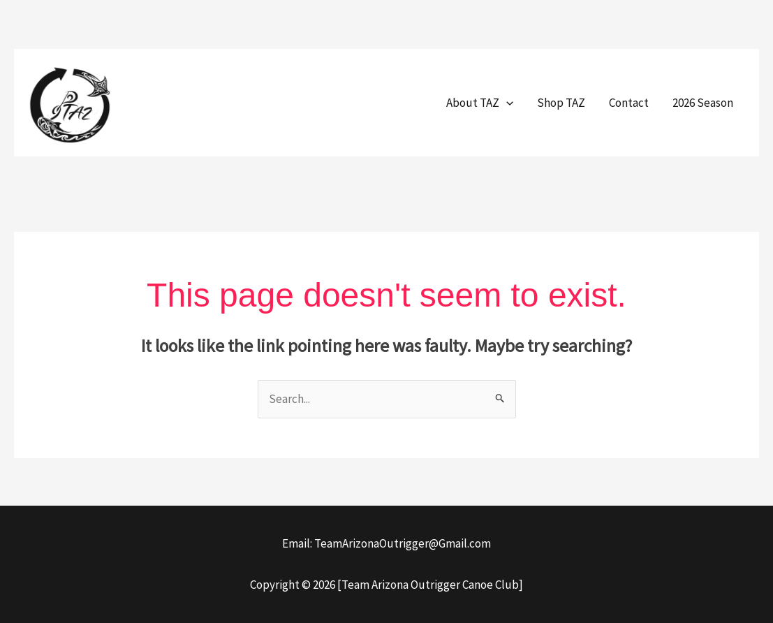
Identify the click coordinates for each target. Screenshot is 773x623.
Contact (629, 102)
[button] (506, 102)
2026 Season (702, 102)
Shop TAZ (561, 102)
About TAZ (479, 102)
